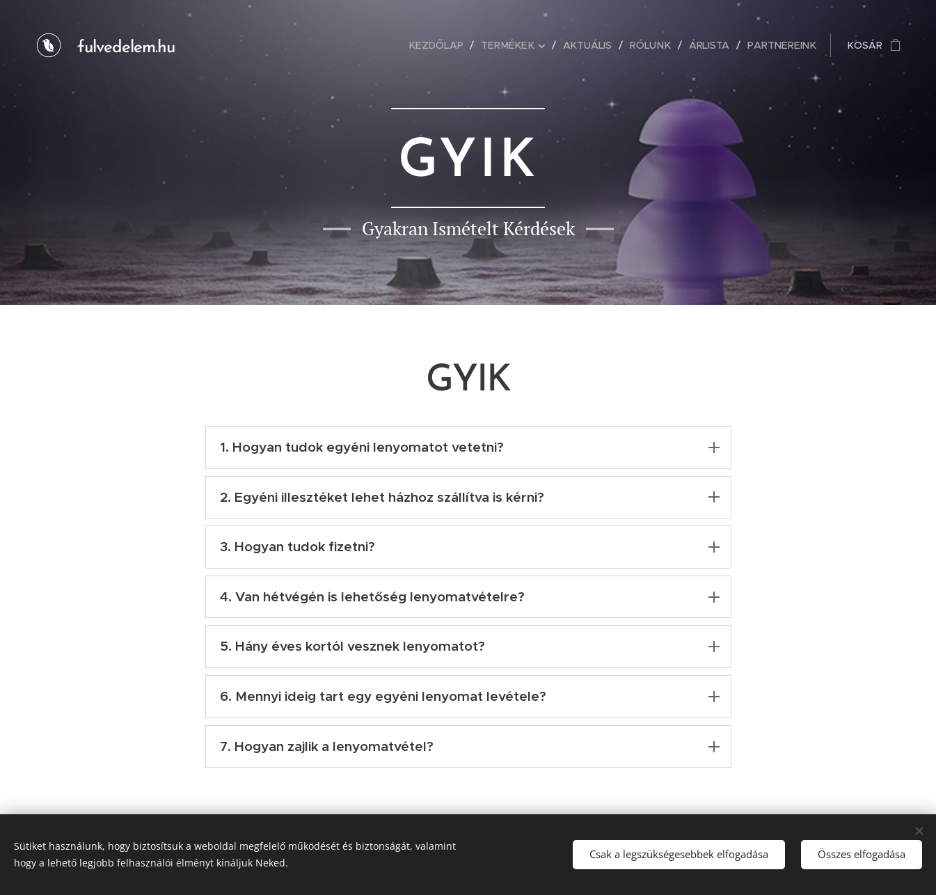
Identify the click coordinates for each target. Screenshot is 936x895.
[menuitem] (444, 45)
